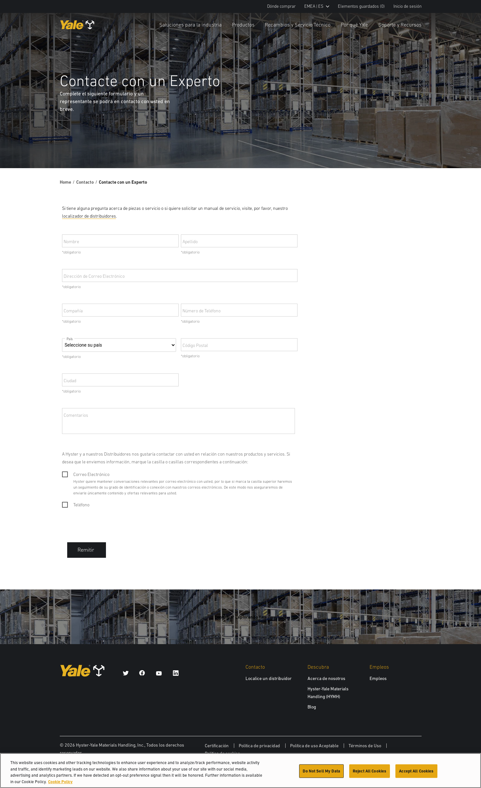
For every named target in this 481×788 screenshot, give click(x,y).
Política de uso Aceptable (314, 745)
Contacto (85, 182)
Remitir (87, 550)
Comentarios (76, 415)
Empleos (378, 678)
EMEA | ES (316, 6)
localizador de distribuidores (89, 216)
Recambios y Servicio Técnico (297, 24)
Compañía (73, 310)
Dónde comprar (281, 6)
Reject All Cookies (369, 773)
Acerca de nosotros (326, 678)
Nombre (71, 241)
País (70, 339)
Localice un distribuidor (269, 678)
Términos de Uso (365, 745)
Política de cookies (222, 753)
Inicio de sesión (407, 6)
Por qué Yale (354, 24)
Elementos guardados (361, 6)
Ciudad (70, 380)
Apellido (190, 241)
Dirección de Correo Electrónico (94, 276)
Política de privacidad (259, 745)
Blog (312, 706)
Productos (243, 24)
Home (65, 182)
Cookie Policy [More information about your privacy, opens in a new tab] (60, 783)
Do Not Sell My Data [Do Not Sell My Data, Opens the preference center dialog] (321, 773)
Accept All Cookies (416, 773)
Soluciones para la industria (190, 24)
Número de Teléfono (202, 310)
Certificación (217, 745)
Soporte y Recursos (400, 24)
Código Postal (195, 345)
